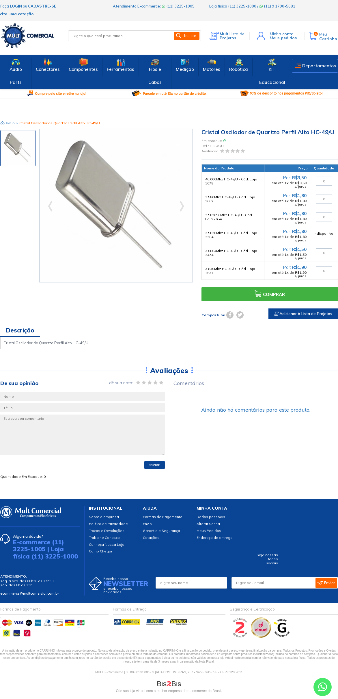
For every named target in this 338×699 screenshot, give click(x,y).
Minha (282, 34)
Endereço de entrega (215, 537)
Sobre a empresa (104, 517)
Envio (147, 524)
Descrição (20, 330)
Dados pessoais (211, 517)
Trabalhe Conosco (104, 537)
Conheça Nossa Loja (106, 544)
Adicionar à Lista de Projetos (303, 313)
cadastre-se (42, 6)
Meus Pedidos (209, 530)
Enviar (154, 465)
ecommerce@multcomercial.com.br (29, 593)
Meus (283, 38)
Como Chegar (100, 551)
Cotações (151, 537)
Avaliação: (210, 151)
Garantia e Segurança (161, 530)
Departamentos (319, 66)
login (16, 6)
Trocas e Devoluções (106, 530)
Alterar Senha (208, 524)
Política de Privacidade (108, 524)
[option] (18, 148)
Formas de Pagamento (162, 517)
